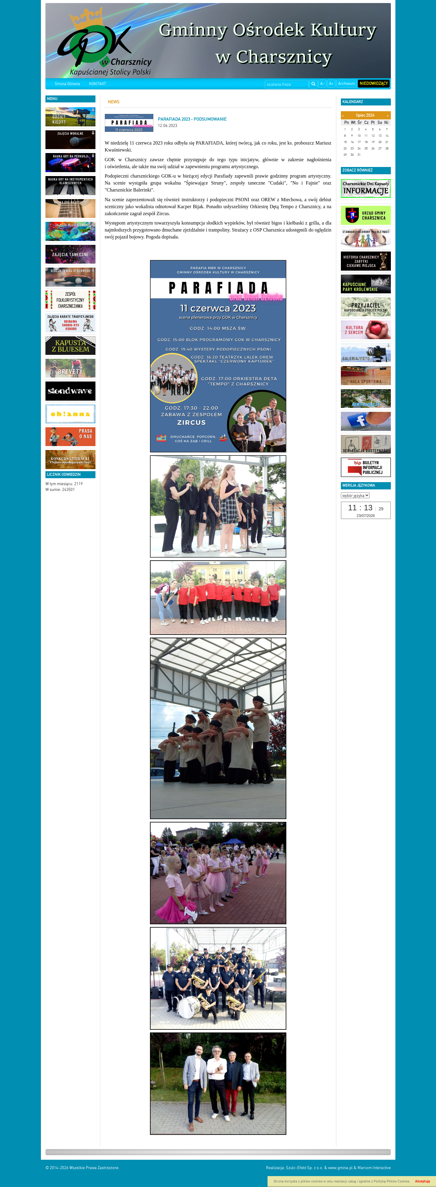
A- (322, 83)
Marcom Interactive (374, 1167)
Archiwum (346, 83)
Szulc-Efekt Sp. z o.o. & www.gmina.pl (319, 1167)
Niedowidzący (374, 83)
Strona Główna (67, 84)
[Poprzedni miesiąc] (343, 115)
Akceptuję (422, 1181)
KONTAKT (97, 84)
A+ (331, 83)
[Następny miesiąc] (388, 115)
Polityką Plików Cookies (391, 1181)
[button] (92, 110)
